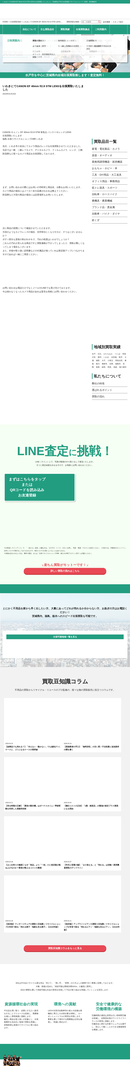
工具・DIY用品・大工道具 (106, 174)
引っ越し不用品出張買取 (69, 997)
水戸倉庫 (37, 971)
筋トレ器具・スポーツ (104, 187)
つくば (117, 354)
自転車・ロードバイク (104, 194)
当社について (29, 29)
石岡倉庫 (94, 977)
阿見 (109, 367)
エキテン (71, 922)
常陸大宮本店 (38, 966)
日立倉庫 (37, 977)
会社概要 (106, 22)
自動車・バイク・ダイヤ (106, 213)
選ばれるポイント (102, 390)
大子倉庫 (94, 966)
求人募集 (37, 922)
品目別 (57, 957)
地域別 (74, 957)
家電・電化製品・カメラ (106, 148)
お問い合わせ (118, 29)
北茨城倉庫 (66, 977)
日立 (99, 354)
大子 (103, 360)
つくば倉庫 (66, 971)
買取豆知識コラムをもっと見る (65, 798)
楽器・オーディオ (102, 155)
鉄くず (96, 220)
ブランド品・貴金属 (103, 207)
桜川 (98, 364)
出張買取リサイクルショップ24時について (48, 915)
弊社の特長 (98, 383)
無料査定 (62, 992)
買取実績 (65, 29)
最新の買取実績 (39, 957)
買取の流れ (98, 396)
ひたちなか (108, 354)
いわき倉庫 (38, 982)
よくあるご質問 (39, 997)
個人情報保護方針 (32, 1016)
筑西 (98, 367)
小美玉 (110, 360)
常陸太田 (118, 360)
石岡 (111, 364)
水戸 (93, 354)
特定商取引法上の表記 (56, 1016)
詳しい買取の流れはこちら (65, 571)
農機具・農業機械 (102, 200)
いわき (106, 357)
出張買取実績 (15, 22)
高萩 (115, 367)
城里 (98, 360)
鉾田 (103, 367)
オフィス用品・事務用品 (106, 181)
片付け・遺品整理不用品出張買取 (99, 998)
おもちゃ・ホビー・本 (104, 168)
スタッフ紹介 (118, 22)
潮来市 (104, 364)
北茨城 (114, 357)
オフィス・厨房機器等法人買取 (44, 1006)
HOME (5, 22)
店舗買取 (91, 992)
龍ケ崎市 (122, 367)
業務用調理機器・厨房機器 (107, 161)
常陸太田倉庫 (95, 971)
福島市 (118, 364)
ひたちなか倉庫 (68, 966)
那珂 (99, 357)
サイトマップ (78, 1016)
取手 (120, 357)
